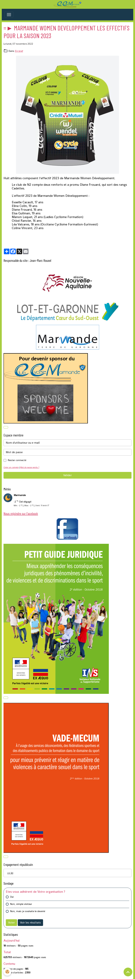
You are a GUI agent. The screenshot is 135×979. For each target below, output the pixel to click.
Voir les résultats (30, 922)
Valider (67, 475)
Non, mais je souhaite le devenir (27, 911)
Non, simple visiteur (21, 904)
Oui (12, 896)
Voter (11, 922)
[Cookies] (7, 972)
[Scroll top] (128, 972)
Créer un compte (11, 467)
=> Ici (10, 872)
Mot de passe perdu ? (29, 467)
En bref (19, 51)
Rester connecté (17, 460)
